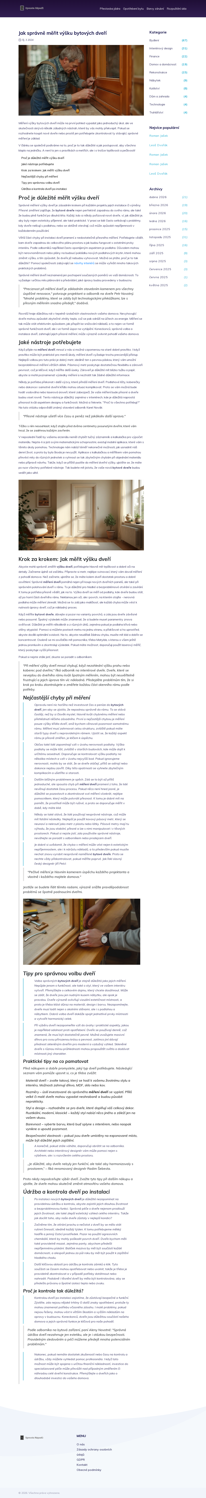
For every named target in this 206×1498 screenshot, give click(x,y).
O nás (81, 1444)
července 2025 (160, 269)
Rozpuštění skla (176, 8)
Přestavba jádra (110, 8)
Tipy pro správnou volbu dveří (40, 182)
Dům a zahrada (159, 96)
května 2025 (158, 285)
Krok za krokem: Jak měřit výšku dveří (45, 170)
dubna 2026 (158, 197)
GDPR (81, 1459)
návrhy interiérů (84, 263)
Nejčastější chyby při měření (39, 176)
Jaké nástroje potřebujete (37, 164)
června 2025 (158, 277)
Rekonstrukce (158, 72)
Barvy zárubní (155, 8)
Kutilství (154, 88)
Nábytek (155, 80)
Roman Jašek (158, 135)
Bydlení (154, 40)
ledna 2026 (157, 221)
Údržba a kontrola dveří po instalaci (44, 189)
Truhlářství (156, 112)
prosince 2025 (159, 229)
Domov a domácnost (162, 64)
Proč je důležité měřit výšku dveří (42, 158)
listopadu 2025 (160, 237)
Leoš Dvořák (158, 145)
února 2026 (157, 213)
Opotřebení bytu (133, 8)
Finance (154, 56)
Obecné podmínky (89, 1470)
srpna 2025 (157, 261)
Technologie (157, 104)
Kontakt (82, 1465)
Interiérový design (161, 48)
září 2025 (156, 253)
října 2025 (156, 245)
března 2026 (158, 205)
